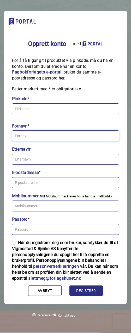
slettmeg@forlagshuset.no (54, 278)
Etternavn (21, 149)
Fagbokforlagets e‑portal (37, 72)
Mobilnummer (25, 196)
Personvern (45, 315)
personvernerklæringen (56, 266)
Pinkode (19, 98)
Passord (20, 219)
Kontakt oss (66, 315)
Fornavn (20, 126)
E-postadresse (25, 172)
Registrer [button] (86, 291)
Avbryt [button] (45, 291)
